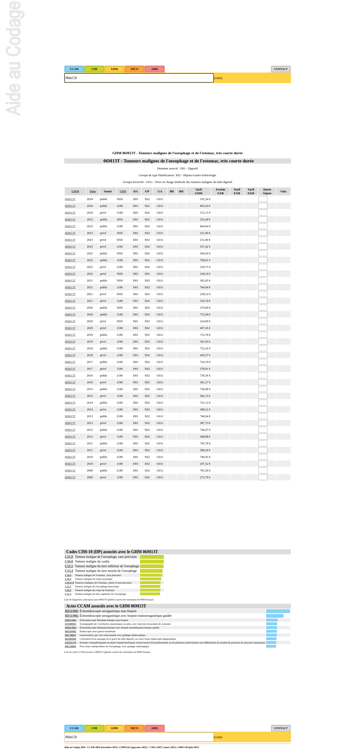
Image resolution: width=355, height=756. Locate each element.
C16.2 (68, 590)
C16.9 (68, 575)
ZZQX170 (70, 642)
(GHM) (218, 78)
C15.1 (68, 586)
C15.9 (69, 557)
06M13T (70, 199)
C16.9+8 (69, 582)
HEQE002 (70, 631)
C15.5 (69, 566)
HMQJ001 (71, 620)
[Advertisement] (177, 33)
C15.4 (69, 571)
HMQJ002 (71, 627)
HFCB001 (70, 635)
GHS (123, 191)
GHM (75, 191)
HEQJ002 (72, 615)
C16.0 (69, 561)
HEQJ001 (72, 611)
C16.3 (68, 578)
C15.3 (68, 593)
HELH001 (70, 646)
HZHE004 (70, 638)
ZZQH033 (70, 623)
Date (93, 191)
